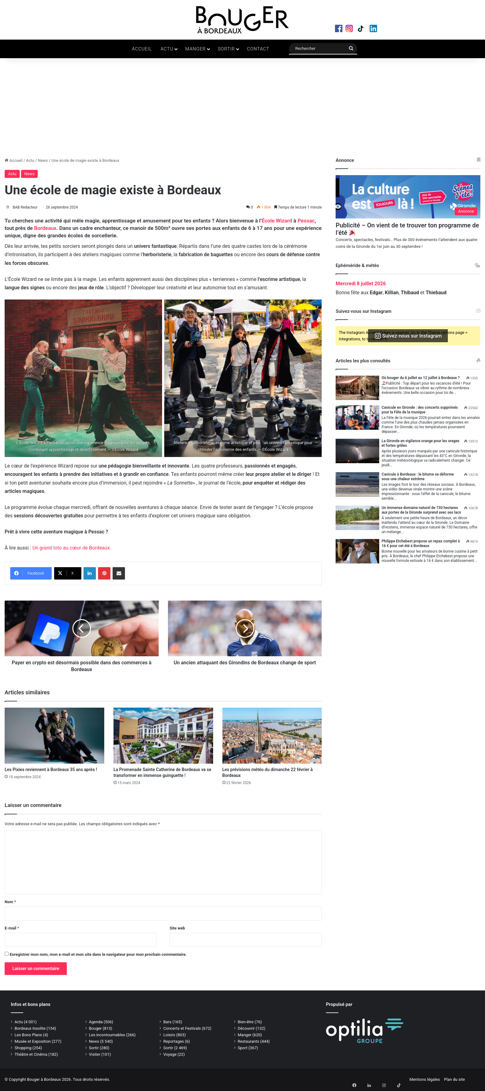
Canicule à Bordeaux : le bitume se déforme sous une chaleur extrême (418, 476)
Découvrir (246, 1028)
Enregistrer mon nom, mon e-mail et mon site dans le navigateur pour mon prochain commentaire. (98, 954)
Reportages (173, 1041)
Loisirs (169, 1035)
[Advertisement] (242, 110)
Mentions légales (425, 1079)
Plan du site (454, 1079)
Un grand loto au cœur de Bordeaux (71, 548)
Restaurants (248, 1041)
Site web (177, 928)
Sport (242, 1048)
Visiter (95, 1054)
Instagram (353, 30)
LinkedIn (379, 30)
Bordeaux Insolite (30, 1028)
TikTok (366, 30)
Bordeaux (45, 229)
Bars (167, 1022)
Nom (10, 902)
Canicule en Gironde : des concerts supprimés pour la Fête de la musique (420, 409)
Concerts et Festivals (182, 1028)
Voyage (170, 1054)
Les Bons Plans (28, 1035)
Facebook (340, 30)
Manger (195, 49)
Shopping (23, 1048)
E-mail (12, 928)
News (43, 160)
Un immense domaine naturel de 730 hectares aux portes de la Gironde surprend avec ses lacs (421, 510)
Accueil (142, 49)
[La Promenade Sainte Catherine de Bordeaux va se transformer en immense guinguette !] (163, 736)
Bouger (95, 1028)
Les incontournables (107, 1035)
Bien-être (246, 1022)
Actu (167, 49)
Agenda (96, 1022)
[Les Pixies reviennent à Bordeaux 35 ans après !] (54, 736)
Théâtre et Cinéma (31, 1054)
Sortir (226, 49)
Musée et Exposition (33, 1041)
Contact (258, 49)
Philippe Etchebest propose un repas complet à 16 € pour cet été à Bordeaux (421, 543)
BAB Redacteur (28, 207)
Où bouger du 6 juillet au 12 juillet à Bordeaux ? (421, 378)
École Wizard (277, 221)
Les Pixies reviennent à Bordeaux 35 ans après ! (51, 769)
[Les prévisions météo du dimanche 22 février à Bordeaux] (272, 736)
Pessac (306, 221)
